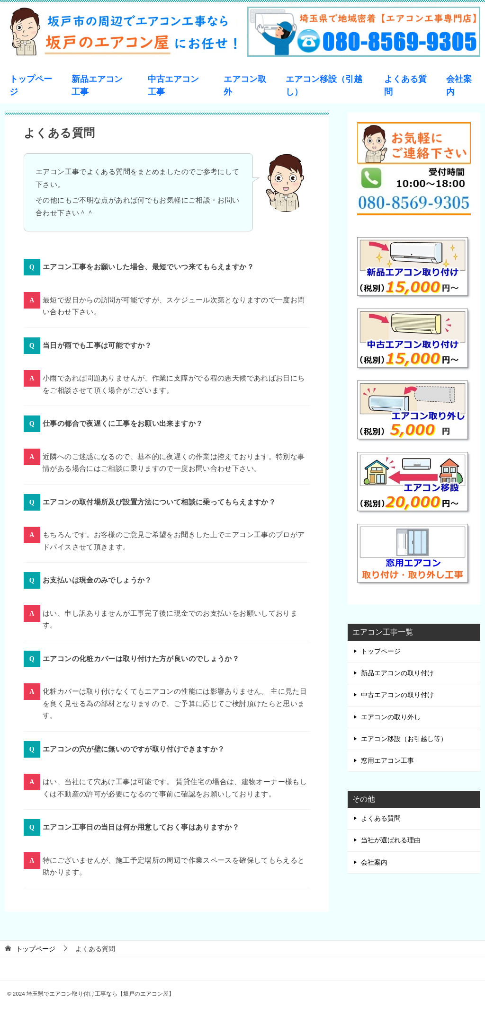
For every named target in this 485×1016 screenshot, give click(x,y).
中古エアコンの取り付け (397, 694)
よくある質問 (405, 85)
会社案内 (459, 85)
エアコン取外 (245, 85)
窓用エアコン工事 (387, 760)
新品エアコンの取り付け (397, 673)
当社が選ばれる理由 (391, 840)
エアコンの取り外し (391, 717)
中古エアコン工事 (173, 85)
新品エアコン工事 (97, 85)
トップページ (30, 85)
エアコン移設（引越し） (324, 85)
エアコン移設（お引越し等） (404, 738)
